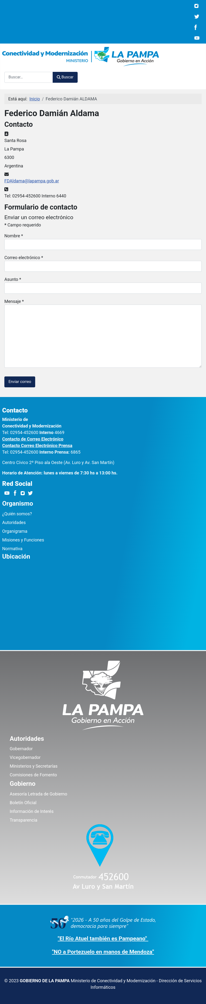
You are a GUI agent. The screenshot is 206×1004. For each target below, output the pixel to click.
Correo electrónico (23, 257)
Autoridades (14, 522)
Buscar (65, 77)
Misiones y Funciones (23, 539)
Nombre (13, 235)
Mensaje (14, 301)
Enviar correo (19, 381)
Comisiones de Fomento (33, 774)
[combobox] (28, 77)
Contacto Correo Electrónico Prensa (37, 445)
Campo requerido (22, 224)
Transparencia (23, 820)
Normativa (12, 548)
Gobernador (21, 748)
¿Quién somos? (17, 513)
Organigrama (14, 531)
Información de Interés (32, 811)
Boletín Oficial (23, 802)
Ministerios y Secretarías (34, 766)
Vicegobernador (25, 757)
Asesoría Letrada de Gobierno (38, 793)
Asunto (12, 279)
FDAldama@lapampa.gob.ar (31, 180)
